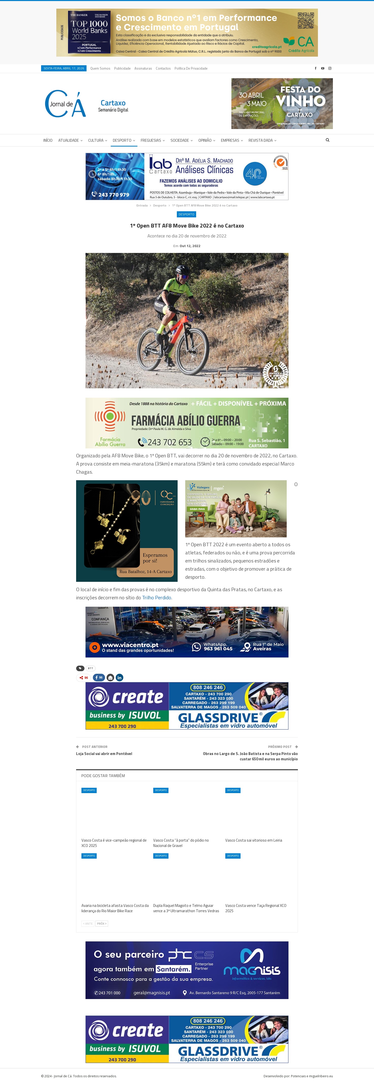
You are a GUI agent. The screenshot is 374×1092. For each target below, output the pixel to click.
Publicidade (122, 68)
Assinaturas (143, 68)
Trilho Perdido (156, 605)
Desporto (122, 140)
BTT (90, 676)
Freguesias (151, 140)
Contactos (163, 68)
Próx (101, 931)
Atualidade (68, 140)
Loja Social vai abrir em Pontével (104, 761)
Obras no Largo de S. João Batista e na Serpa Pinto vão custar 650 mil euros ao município (250, 764)
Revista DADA (261, 140)
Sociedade (180, 140)
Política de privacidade (191, 68)
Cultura (96, 140)
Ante (88, 931)
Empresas (230, 140)
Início (48, 140)
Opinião (205, 140)
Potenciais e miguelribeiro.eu (312, 1084)
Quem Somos (100, 68)
